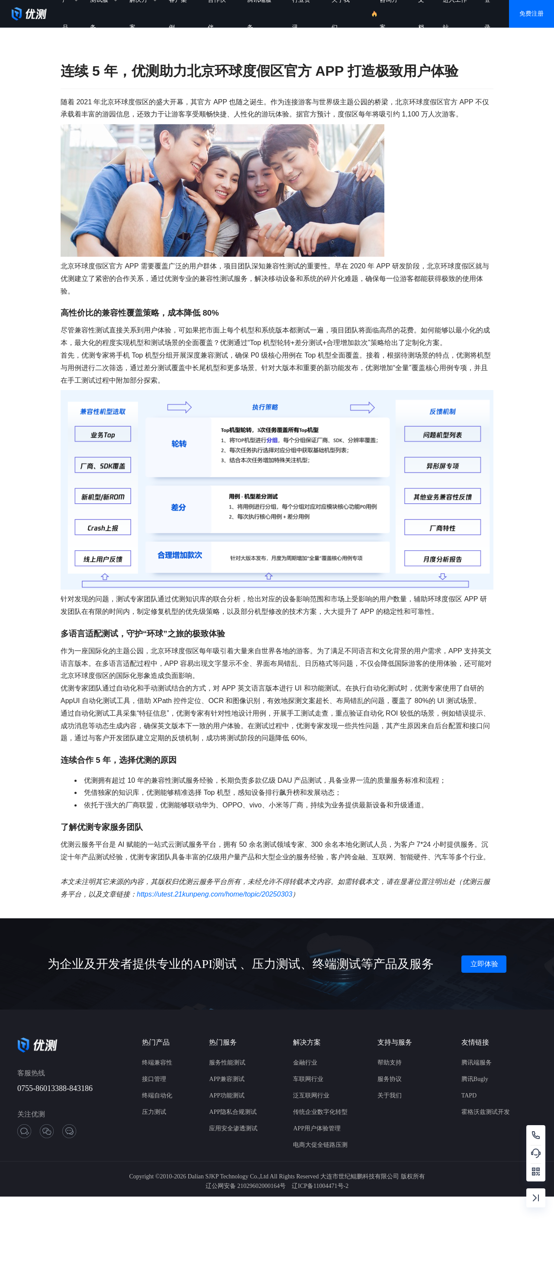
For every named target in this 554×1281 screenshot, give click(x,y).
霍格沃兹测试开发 (485, 1112)
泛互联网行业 (311, 1095)
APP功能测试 (227, 1095)
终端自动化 (157, 1095)
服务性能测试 (227, 1062)
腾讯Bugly (474, 1079)
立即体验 (484, 964)
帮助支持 (389, 1062)
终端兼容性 (157, 1062)
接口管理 (154, 1079)
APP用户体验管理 (317, 1128)
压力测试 (154, 1112)
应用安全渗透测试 (233, 1128)
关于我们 (389, 1095)
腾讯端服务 (476, 1062)
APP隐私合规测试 (233, 1112)
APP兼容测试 (227, 1079)
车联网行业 (308, 1079)
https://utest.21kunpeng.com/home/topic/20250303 (214, 894)
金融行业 (305, 1062)
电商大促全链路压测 (320, 1145)
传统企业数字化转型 (320, 1112)
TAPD (469, 1095)
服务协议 (389, 1079)
